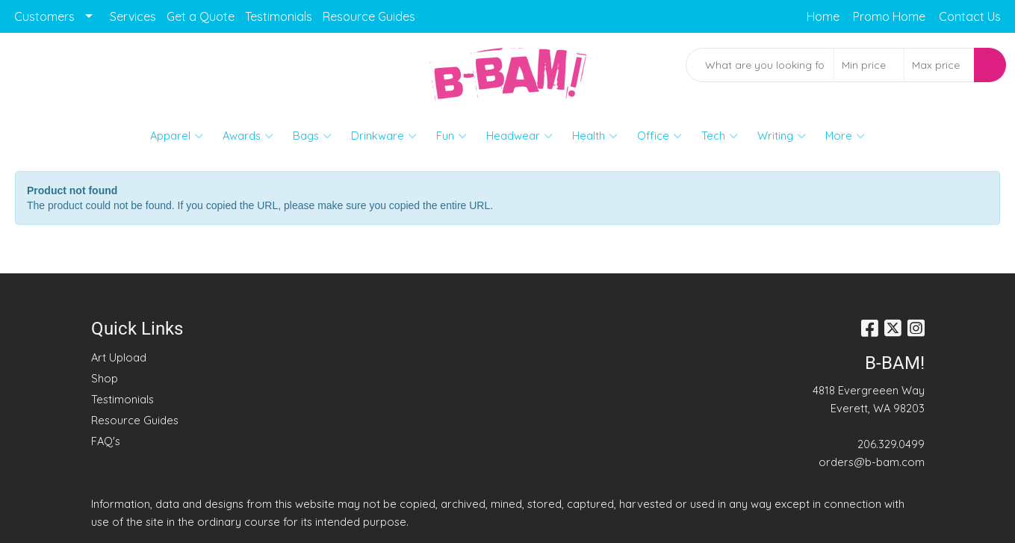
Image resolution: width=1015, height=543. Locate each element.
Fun (451, 136)
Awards (248, 136)
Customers (44, 16)
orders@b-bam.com (872, 462)
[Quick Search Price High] (939, 65)
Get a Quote (201, 16)
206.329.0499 (891, 444)
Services (133, 16)
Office (659, 136)
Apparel (176, 136)
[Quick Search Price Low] (869, 65)
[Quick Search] (760, 65)
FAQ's (105, 441)
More (845, 136)
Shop (104, 378)
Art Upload (118, 357)
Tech (719, 136)
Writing (781, 136)
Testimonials (278, 16)
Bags (312, 136)
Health (595, 136)
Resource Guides (369, 16)
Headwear (519, 136)
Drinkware (384, 136)
